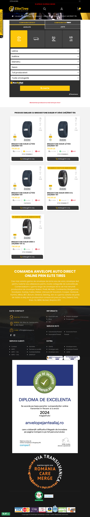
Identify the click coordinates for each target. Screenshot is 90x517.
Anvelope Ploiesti (72, 349)
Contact (14, 347)
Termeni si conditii (35, 349)
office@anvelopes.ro (26, 330)
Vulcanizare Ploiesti (55, 332)
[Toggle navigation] (80, 1)
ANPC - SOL (15, 355)
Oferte (51, 347)
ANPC (13, 349)
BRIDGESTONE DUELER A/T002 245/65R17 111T (23, 145)
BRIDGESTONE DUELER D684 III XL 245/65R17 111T (60, 194)
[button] (45, 8)
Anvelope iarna (71, 347)
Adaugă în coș (27, 159)
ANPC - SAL (15, 352)
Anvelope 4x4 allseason (33, 16)
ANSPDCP (32, 355)
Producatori (70, 319)
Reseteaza (73, 94)
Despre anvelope (72, 316)
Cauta (45, 88)
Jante (68, 352)
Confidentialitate (34, 352)
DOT (37, 151)
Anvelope (18, 16)
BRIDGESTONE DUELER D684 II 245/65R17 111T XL (23, 243)
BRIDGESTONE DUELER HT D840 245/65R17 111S (60, 16)
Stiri (50, 322)
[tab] (27, 27)
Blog (50, 319)
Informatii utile (53, 316)
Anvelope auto (53, 349)
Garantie (32, 347)
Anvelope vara (53, 352)
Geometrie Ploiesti (55, 334)
